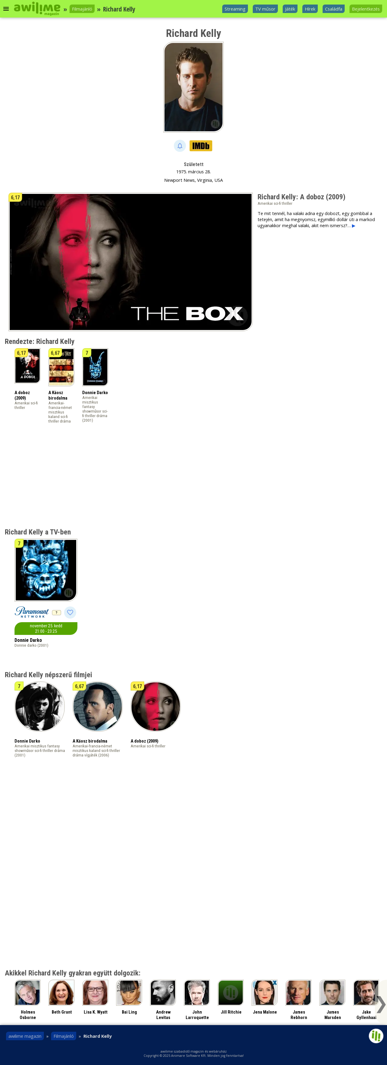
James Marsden (332, 1014)
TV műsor (265, 9)
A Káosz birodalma (57, 395)
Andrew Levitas (163, 1014)
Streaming (235, 9)
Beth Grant (62, 1012)
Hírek (310, 9)
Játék (290, 9)
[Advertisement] (308, 275)
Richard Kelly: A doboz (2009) (302, 197)
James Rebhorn (299, 1014)
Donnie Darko (95, 392)
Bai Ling (129, 1012)
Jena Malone (265, 1012)
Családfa (333, 9)
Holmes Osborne (28, 1014)
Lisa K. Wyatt (96, 1012)
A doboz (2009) (22, 395)
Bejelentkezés (366, 9)
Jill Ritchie (231, 1012)
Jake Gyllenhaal (366, 1014)
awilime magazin (24, 1036)
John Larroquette (197, 1014)
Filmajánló (82, 9)
